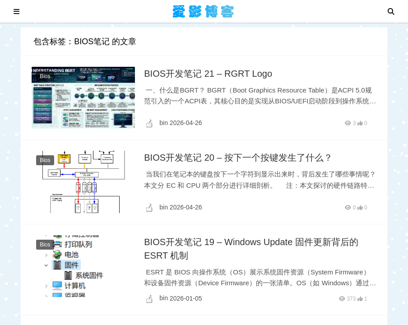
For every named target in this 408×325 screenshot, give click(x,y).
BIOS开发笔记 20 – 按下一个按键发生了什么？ (238, 157)
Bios (45, 76)
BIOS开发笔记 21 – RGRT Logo (208, 74)
